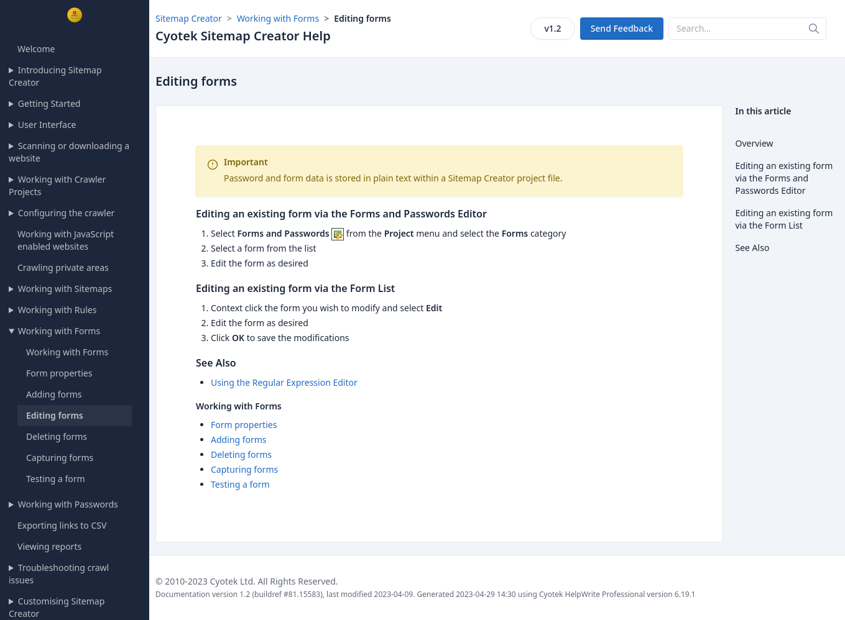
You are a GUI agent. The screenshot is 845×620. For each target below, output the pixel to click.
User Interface (47, 124)
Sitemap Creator (188, 18)
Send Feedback (622, 28)
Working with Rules (57, 310)
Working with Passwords (68, 504)
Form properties (59, 373)
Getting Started (49, 103)
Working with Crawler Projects (57, 185)
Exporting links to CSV (61, 525)
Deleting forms (56, 436)
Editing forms (54, 415)
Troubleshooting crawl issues (59, 574)
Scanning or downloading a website (69, 152)
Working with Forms (59, 331)
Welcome (36, 49)
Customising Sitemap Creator (56, 607)
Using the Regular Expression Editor (284, 382)
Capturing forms (59, 457)
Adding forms (54, 394)
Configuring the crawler (66, 213)
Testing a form (55, 479)
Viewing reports (49, 546)
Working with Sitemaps (65, 288)
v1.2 (552, 28)
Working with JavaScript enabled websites (65, 240)
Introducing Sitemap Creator (55, 76)
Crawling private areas (63, 267)
